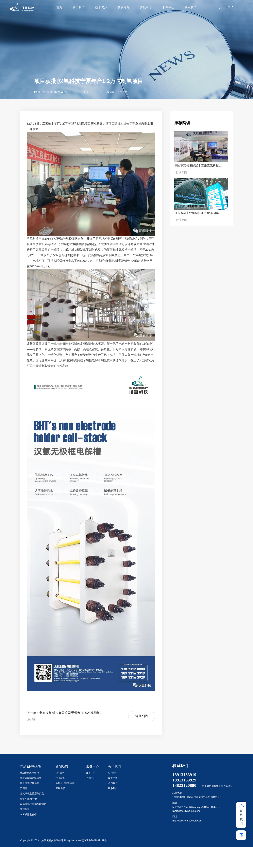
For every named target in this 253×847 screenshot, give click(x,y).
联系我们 (191, 7)
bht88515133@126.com (185, 807)
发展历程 (113, 778)
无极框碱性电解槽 (29, 772)
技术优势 (25, 809)
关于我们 (79, 7)
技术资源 (101, 7)
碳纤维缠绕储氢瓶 (29, 783)
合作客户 (113, 783)
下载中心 (91, 778)
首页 (59, 7)
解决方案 (123, 7)
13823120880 (184, 785)
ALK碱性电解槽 (28, 814)
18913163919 (184, 774)
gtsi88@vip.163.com (209, 807)
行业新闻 (60, 778)
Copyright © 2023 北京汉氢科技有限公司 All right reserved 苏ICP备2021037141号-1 (64, 840)
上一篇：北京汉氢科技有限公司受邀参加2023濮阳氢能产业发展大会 (66, 713)
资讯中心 (146, 7)
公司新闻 (60, 772)
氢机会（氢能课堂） (66, 783)
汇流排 (23, 788)
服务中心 (168, 7)
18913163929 (184, 780)
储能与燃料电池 (28, 799)
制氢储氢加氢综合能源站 (33, 804)
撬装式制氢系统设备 (31, 778)
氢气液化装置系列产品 (32, 793)
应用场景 (60, 788)
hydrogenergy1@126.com (186, 811)
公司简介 (113, 772)
